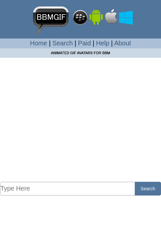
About (122, 43)
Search (62, 43)
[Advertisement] (80, 119)
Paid (84, 43)
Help (102, 43)
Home (38, 43)
